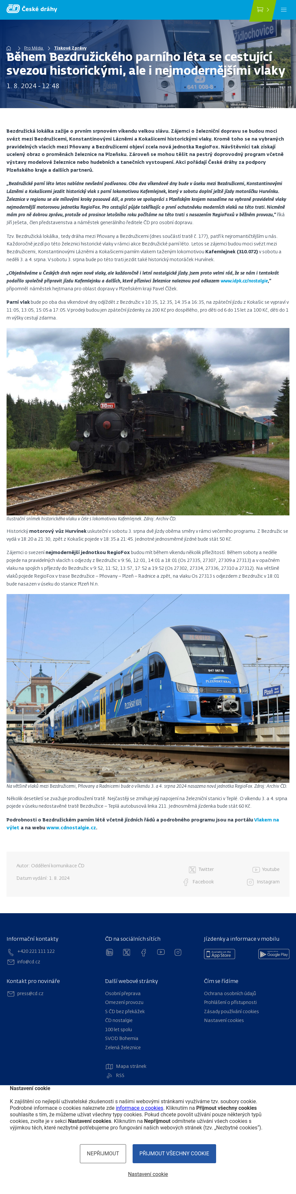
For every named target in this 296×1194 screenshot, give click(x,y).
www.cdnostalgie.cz (71, 828)
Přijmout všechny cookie (174, 1153)
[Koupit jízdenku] (262, 11)
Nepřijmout (103, 1153)
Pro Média (34, 48)
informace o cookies (139, 1108)
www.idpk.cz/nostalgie (244, 281)
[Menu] (283, 10)
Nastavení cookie (148, 1174)
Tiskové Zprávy (70, 48)
